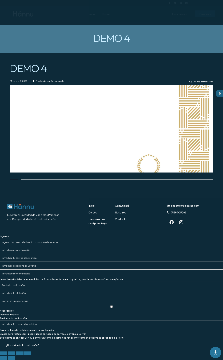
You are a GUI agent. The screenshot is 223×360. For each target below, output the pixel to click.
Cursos (106, 14)
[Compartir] (19, 353)
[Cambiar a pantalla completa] (11, 353)
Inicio (92, 14)
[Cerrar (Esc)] (27, 353)
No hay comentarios (201, 81)
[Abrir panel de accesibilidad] (215, 352)
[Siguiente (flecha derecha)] (11, 358)
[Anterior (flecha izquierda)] (3, 358)
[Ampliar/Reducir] (3, 353)
